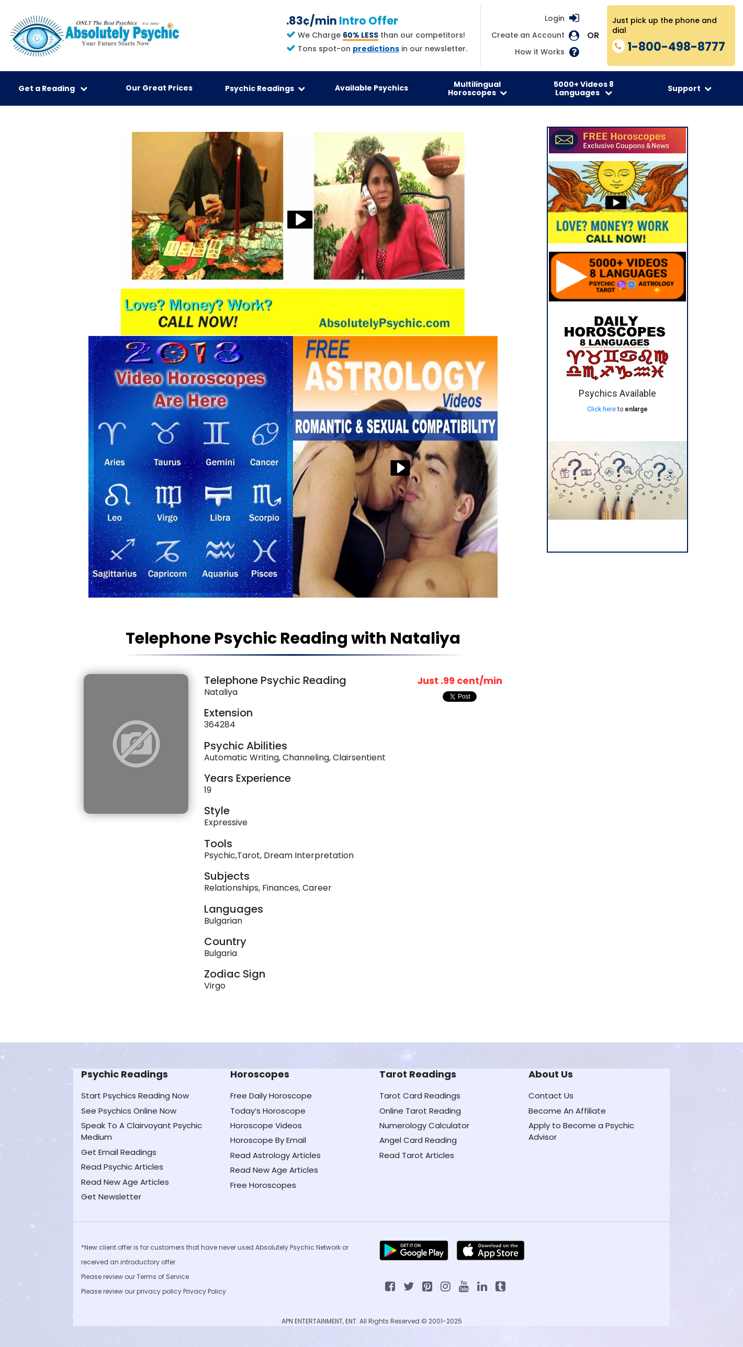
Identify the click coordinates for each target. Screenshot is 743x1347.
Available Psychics (371, 88)
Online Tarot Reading (420, 1110)
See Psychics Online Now (128, 1110)
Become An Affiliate (567, 1110)
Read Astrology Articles (275, 1155)
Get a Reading (52, 88)
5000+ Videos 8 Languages (584, 88)
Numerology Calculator (424, 1125)
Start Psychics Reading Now (135, 1095)
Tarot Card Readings (419, 1095)
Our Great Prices (159, 88)
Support (690, 88)
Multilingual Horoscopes (477, 88)
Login (555, 18)
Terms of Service (163, 1276)
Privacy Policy (204, 1291)
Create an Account (528, 35)
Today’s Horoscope (268, 1110)
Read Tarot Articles (416, 1155)
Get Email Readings (118, 1152)
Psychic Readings (265, 88)
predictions (376, 48)
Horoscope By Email (268, 1140)
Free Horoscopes (263, 1185)
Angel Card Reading (418, 1140)
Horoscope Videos (266, 1125)
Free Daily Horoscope (271, 1095)
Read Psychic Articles (122, 1166)
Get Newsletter (111, 1196)
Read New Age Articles (125, 1181)
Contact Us (550, 1095)
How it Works (540, 52)
